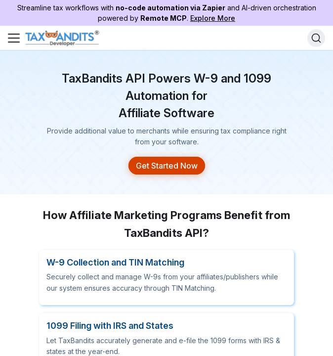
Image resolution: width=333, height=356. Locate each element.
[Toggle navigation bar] (13, 38)
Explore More (212, 18)
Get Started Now (167, 158)
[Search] (316, 38)
